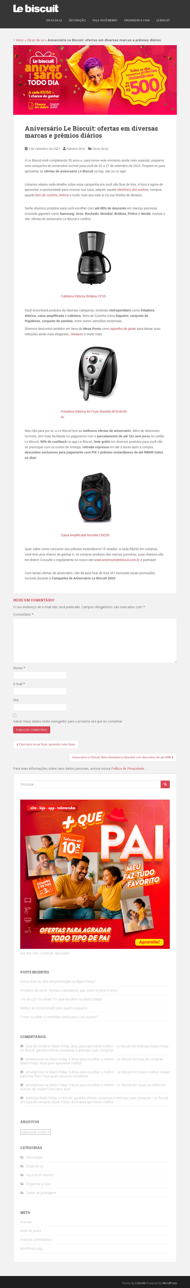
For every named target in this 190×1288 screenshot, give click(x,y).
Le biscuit (163, 20)
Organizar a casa (137, 20)
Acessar (26, 1222)
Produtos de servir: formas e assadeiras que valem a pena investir (68, 990)
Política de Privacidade (127, 768)
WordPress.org (31, 1248)
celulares (76, 334)
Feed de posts (30, 1231)
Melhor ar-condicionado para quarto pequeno (54, 1008)
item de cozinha (46, 195)
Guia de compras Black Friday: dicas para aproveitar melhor (69, 1102)
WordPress (169, 1283)
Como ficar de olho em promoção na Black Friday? (57, 981)
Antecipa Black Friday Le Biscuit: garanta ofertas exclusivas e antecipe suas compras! (94, 1048)
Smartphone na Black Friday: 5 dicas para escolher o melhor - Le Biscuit (78, 1059)
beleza (64, 195)
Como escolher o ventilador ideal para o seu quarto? (59, 1017)
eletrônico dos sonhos (132, 189)
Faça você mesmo (104, 20)
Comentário (23, 614)
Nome (19, 668)
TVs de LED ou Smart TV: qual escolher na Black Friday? (61, 999)
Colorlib (140, 1283)
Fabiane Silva (76, 149)
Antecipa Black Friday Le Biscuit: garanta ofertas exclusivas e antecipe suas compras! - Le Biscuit (97, 1098)
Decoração (77, 20)
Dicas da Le (54, 20)
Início (20, 40)
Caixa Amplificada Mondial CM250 (85, 535)
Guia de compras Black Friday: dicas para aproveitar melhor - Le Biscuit (78, 1046)
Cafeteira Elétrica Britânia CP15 (83, 296)
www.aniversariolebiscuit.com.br (117, 560)
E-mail (19, 684)
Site (16, 700)
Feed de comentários (36, 1239)
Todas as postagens (41, 1192)
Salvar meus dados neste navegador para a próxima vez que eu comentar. (68, 721)
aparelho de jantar (123, 329)
